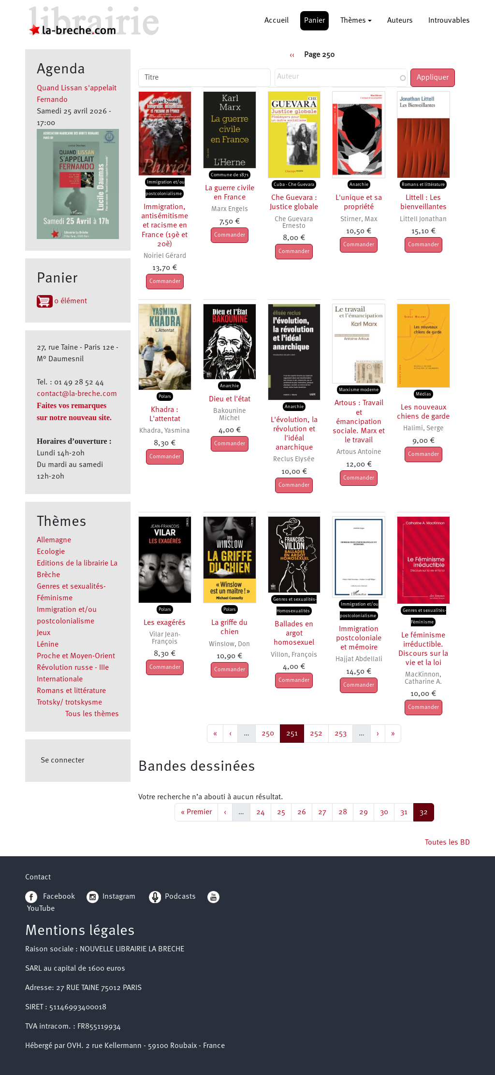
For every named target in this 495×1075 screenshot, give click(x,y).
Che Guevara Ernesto (294, 223)
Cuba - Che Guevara (294, 184)
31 (407, 811)
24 (263, 811)
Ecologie (51, 552)
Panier (314, 21)
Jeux (43, 633)
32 (426, 811)
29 (366, 811)
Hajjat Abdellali (358, 659)
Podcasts (172, 897)
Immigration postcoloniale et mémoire (358, 638)
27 (325, 811)
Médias (423, 394)
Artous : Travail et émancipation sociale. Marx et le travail (359, 421)
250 (269, 732)
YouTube (41, 909)
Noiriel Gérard (165, 256)
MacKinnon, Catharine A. (423, 678)
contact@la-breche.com (77, 394)
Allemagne (54, 540)
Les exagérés (165, 623)
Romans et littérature (71, 691)
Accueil (276, 21)
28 (345, 811)
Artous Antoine (358, 452)
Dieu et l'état (229, 399)
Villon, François (294, 655)
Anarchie (358, 184)
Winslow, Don (229, 644)
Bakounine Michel (229, 415)
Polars (165, 396)
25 (284, 811)
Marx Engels (229, 209)
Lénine (47, 645)
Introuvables (449, 21)
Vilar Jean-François (164, 638)
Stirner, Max (359, 219)
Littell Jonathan (423, 219)
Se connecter (62, 760)
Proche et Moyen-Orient (76, 656)
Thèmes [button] (353, 21)
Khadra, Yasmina (164, 431)
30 (386, 811)
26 (304, 811)
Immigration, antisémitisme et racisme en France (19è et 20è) (164, 225)
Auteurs (400, 21)
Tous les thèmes (92, 714)
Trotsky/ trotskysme (69, 703)
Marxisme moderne (359, 389)
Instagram (111, 897)
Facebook (50, 897)
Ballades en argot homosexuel (294, 634)
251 (295, 732)
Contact (38, 877)
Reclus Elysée (294, 459)
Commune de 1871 (229, 174)
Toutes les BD (447, 843)
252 (317, 732)
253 (342, 732)
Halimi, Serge (423, 428)
